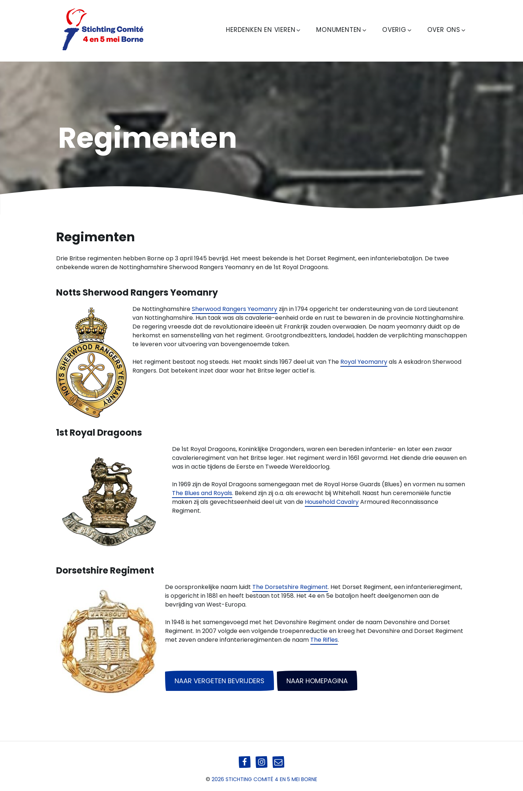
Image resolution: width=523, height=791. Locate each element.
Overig (397, 29)
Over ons (447, 29)
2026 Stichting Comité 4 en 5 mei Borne (264, 779)
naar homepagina (317, 680)
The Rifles (324, 640)
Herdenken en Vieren (263, 29)
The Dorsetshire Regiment (290, 587)
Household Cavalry (332, 502)
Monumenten (341, 29)
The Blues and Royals (202, 493)
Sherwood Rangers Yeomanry (234, 309)
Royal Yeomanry (363, 362)
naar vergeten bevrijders (219, 680)
